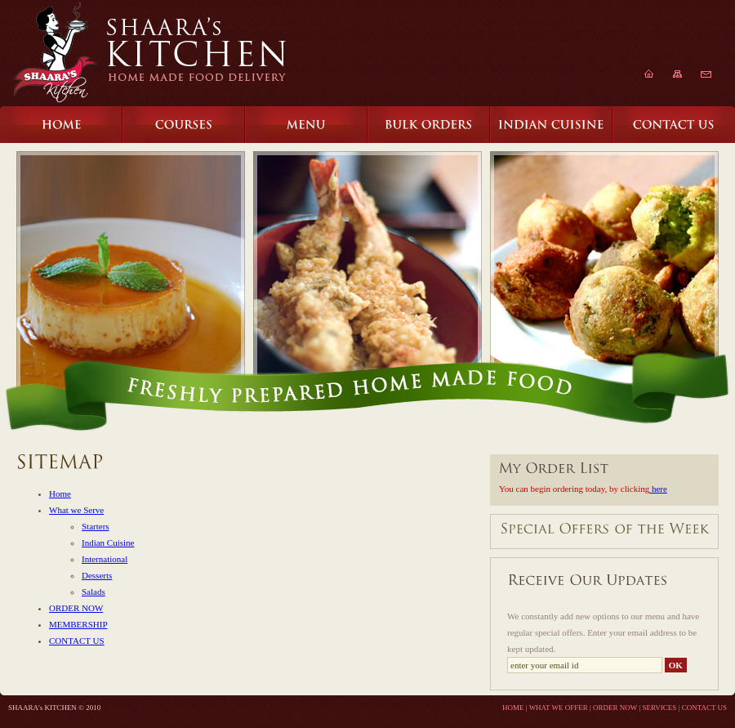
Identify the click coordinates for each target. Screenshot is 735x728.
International (104, 559)
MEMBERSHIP (78, 624)
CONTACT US (77, 640)
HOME (513, 707)
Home (60, 493)
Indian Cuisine (108, 542)
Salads (93, 591)
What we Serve (76, 510)
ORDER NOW (76, 608)
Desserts (97, 575)
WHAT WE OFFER (558, 707)
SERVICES (660, 707)
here (658, 489)
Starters (95, 526)
